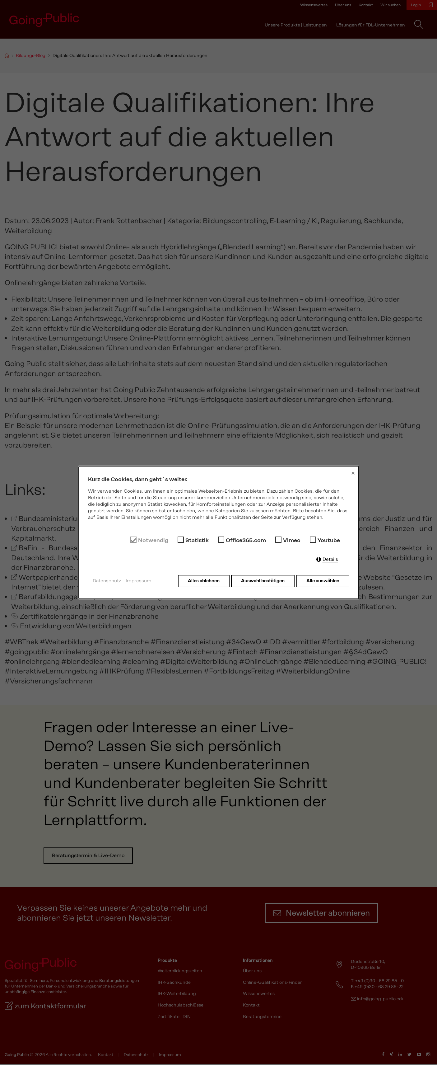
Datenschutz (107, 581)
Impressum (138, 581)
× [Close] (353, 473)
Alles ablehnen (202, 581)
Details (330, 559)
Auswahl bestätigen (262, 581)
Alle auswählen (322, 581)
